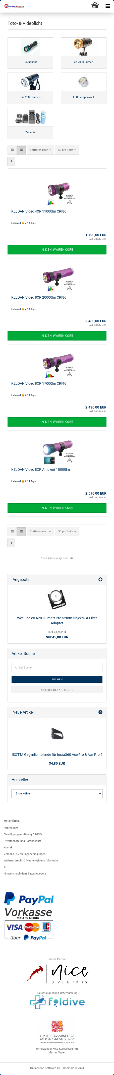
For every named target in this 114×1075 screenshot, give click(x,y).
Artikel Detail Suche (57, 690)
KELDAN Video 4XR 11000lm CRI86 (38, 211)
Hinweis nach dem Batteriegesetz (25, 873)
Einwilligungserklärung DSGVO (23, 834)
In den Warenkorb (57, 249)
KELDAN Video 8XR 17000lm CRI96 (38, 383)
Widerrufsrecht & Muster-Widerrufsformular (31, 860)
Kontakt (9, 847)
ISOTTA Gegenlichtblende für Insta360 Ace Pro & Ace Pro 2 (57, 755)
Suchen (57, 679)
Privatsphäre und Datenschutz (22, 841)
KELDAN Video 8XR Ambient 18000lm (40, 469)
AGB (6, 867)
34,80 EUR (57, 763)
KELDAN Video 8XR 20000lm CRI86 (38, 297)
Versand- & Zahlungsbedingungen (24, 854)
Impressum (11, 828)
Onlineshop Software (43, 1068)
